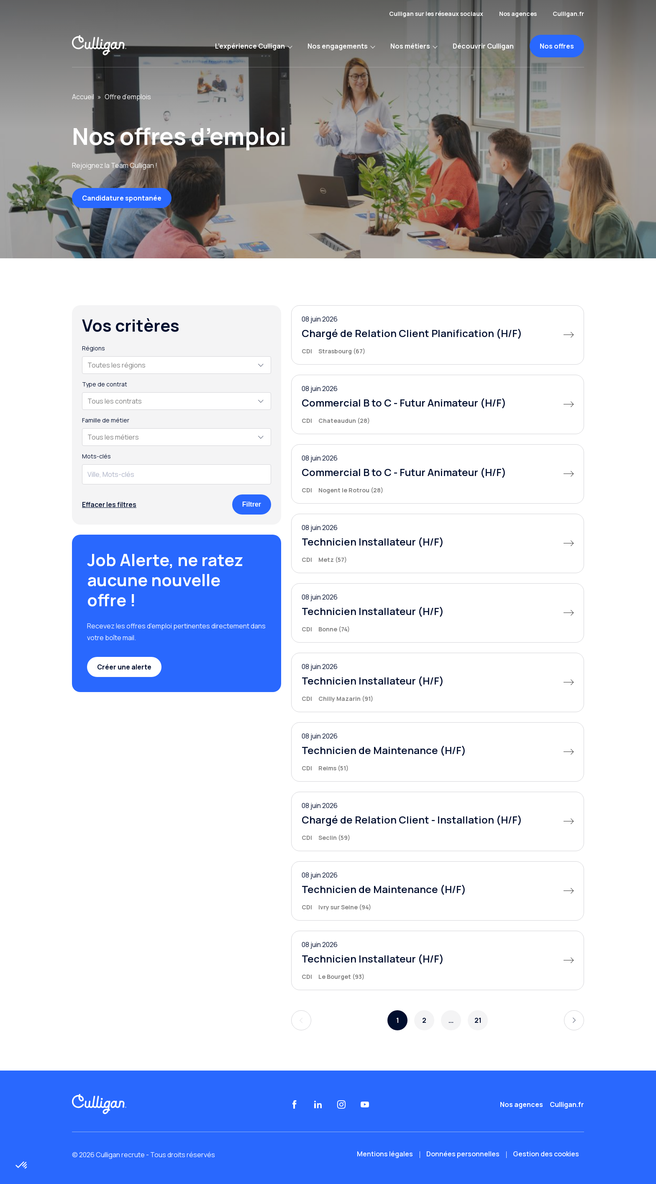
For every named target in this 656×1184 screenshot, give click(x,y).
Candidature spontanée (121, 198)
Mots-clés (96, 456)
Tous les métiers (113, 437)
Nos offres (557, 46)
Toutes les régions (116, 365)
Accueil (83, 96)
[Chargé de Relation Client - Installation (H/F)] (438, 821)
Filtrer (251, 504)
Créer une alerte (124, 667)
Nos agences (518, 14)
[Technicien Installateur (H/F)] (438, 543)
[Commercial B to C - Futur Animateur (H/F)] (438, 404)
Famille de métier (105, 420)
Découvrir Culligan (483, 46)
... (451, 1020)
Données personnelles (463, 1153)
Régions (93, 348)
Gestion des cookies (546, 1153)
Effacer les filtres (109, 504)
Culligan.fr (568, 14)
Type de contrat (104, 384)
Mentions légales (385, 1153)
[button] (22, 1166)
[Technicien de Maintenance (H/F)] (438, 752)
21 (478, 1020)
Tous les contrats (114, 401)
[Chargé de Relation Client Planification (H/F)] (438, 335)
